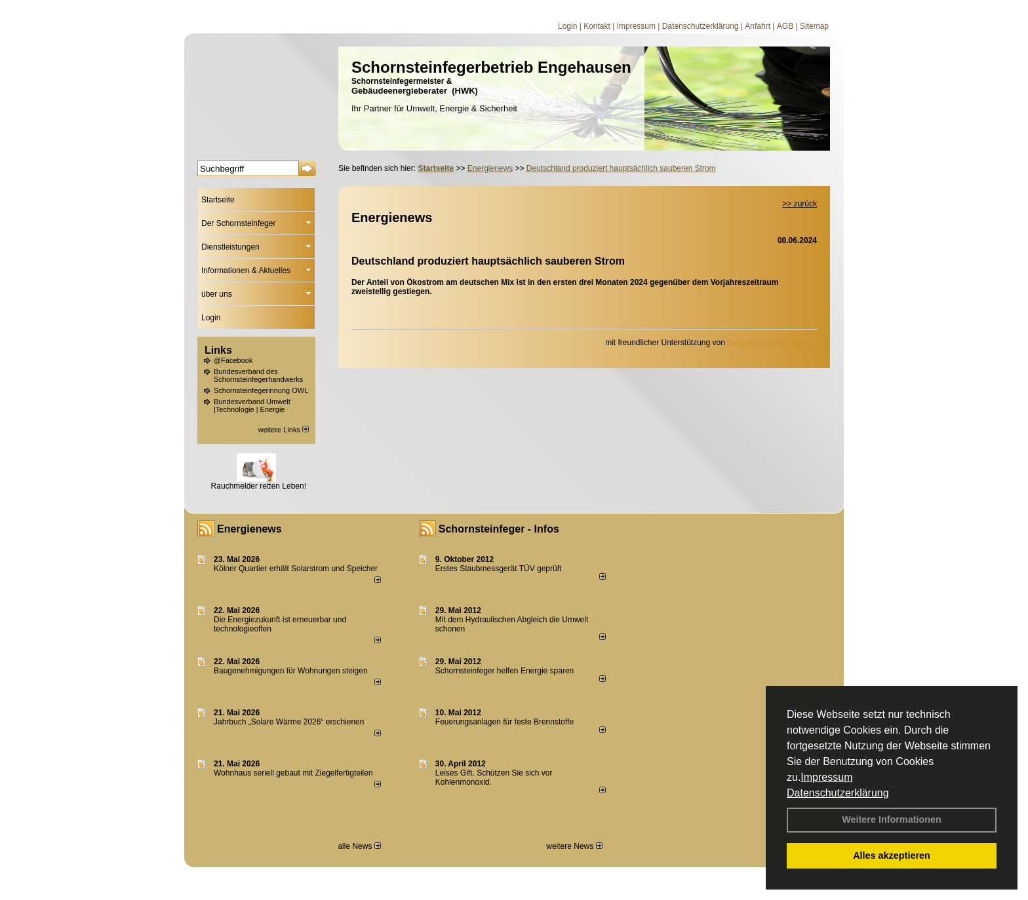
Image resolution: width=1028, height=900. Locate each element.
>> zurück (799, 203)
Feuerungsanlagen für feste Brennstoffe (504, 721)
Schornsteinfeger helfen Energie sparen (504, 670)
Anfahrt (757, 26)
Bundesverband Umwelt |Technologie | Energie (252, 405)
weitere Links (283, 430)
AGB (785, 26)
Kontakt (596, 26)
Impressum (826, 777)
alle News (359, 846)
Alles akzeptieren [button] (891, 855)
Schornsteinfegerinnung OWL (261, 390)
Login (567, 26)
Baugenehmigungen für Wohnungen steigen (291, 670)
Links (218, 350)
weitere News (574, 846)
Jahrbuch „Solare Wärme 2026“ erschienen (289, 721)
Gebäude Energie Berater (772, 342)
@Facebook (233, 360)
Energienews (249, 528)
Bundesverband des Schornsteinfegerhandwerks (258, 375)
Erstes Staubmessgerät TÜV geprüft (498, 568)
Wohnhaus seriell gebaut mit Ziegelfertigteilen (293, 773)
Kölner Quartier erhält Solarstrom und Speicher (296, 568)
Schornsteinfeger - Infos (499, 528)
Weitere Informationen (891, 819)
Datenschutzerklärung (838, 792)
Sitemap (814, 26)
